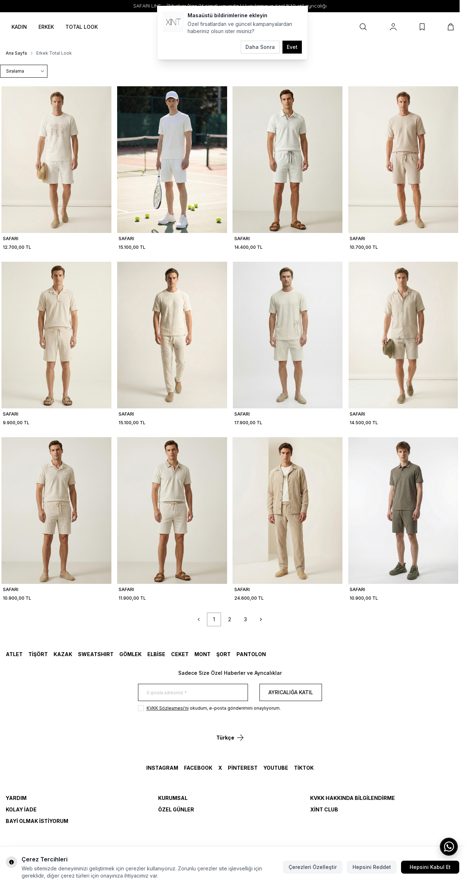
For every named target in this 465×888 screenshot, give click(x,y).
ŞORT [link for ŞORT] (223, 654)
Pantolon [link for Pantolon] (251, 654)
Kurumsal (173, 798)
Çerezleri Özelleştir (313, 867)
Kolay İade (21, 809)
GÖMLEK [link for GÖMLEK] (130, 654)
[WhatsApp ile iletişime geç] (449, 847)
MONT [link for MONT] (202, 654)
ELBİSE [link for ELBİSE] (156, 654)
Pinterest (243, 768)
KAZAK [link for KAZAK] (63, 654)
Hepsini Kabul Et (430, 867)
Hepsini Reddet (372, 867)
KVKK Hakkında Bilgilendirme (352, 798)
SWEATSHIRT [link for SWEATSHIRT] (96, 654)
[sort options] (23, 71)
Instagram (162, 768)
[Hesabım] (393, 27)
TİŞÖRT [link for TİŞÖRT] (38, 654)
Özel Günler (176, 809)
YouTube (275, 768)
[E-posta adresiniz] (193, 692)
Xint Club (324, 809)
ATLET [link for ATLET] (14, 654)
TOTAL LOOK (81, 27)
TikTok (304, 768)
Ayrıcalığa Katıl (290, 692)
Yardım (16, 798)
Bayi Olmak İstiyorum (37, 821)
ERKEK (46, 27)
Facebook (198, 768)
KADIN (19, 27)
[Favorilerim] (422, 27)
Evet (292, 47)
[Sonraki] (261, 619)
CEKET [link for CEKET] (180, 654)
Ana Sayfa (16, 53)
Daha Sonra (260, 47)
